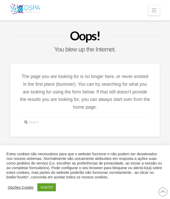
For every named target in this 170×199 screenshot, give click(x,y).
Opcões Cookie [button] (20, 187)
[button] (154, 10)
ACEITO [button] (46, 187)
